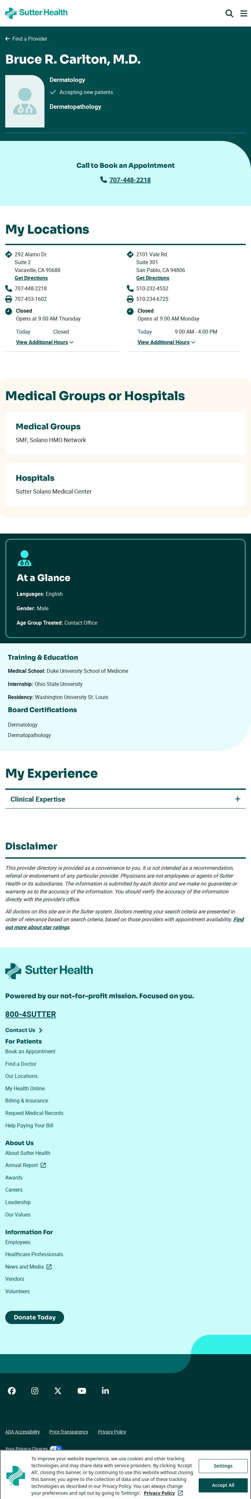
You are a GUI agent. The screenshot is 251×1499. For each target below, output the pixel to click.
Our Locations (21, 1076)
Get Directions (31, 278)
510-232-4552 (152, 288)
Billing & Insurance (26, 1100)
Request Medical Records (34, 1113)
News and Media (29, 1266)
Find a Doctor (20, 1063)
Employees (17, 1242)
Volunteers (17, 1291)
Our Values (17, 1214)
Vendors (14, 1278)
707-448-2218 (125, 179)
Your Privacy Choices (33, 1448)
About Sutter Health (27, 1153)
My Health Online (25, 1088)
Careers (14, 1189)
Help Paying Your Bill (29, 1125)
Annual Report (26, 1165)
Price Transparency (68, 1432)
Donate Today (35, 1317)
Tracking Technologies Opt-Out (36, 1465)
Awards (14, 1177)
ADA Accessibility (22, 1432)
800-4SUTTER (30, 1014)
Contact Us (20, 1030)
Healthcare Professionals (34, 1254)
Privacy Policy (112, 1432)
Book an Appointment (30, 1051)
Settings (223, 1483)
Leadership (18, 1202)
